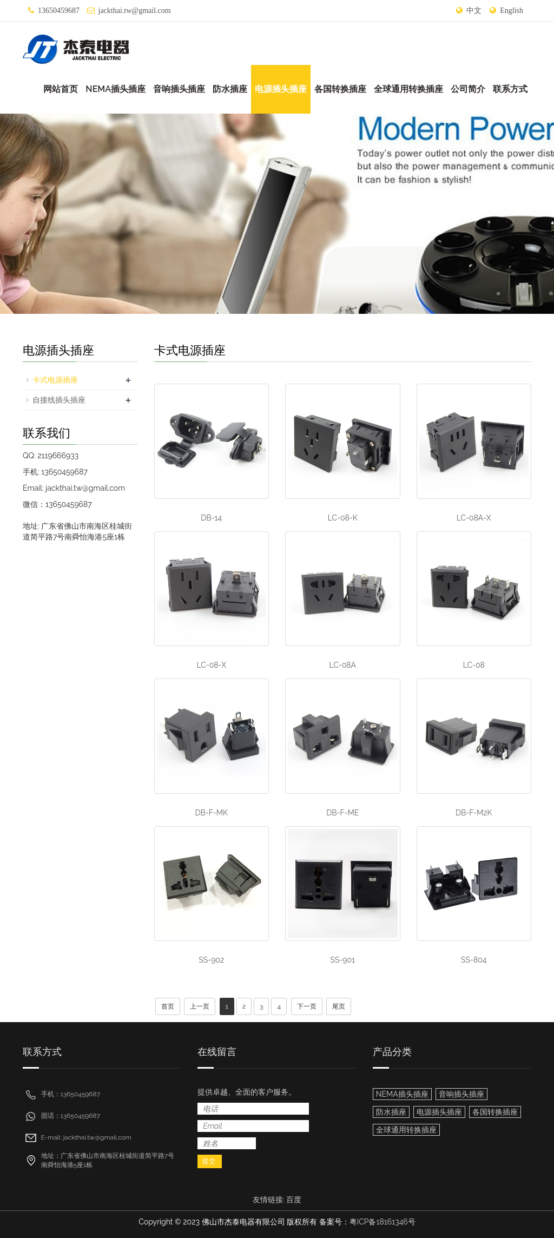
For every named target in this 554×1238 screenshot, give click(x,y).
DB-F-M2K (474, 812)
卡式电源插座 (55, 380)
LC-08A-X (474, 517)
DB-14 (211, 517)
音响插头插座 (179, 89)
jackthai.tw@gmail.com (134, 10)
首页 (167, 1006)
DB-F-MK (211, 812)
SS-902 (211, 960)
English (511, 10)
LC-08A (342, 665)
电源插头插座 (281, 89)
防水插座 (230, 89)
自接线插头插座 (58, 400)
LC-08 (474, 665)
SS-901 (342, 960)
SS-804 (473, 960)
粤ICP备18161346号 (382, 1221)
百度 (293, 1199)
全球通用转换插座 (408, 89)
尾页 (338, 1006)
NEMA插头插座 (115, 89)
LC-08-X (211, 665)
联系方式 (510, 89)
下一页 (306, 1006)
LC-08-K (343, 517)
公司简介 (468, 89)
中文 (474, 10)
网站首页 (60, 89)
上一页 (199, 1006)
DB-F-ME (342, 812)
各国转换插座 (340, 89)
